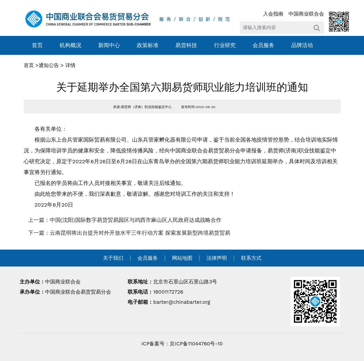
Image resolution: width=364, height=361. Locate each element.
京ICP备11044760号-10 (196, 344)
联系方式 (251, 258)
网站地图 (182, 258)
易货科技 (186, 45)
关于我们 (113, 258)
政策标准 (147, 45)
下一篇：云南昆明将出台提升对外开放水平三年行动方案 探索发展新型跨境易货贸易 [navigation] (129, 233)
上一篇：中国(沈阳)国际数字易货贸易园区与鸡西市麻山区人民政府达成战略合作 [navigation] (124, 220)
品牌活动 (302, 45)
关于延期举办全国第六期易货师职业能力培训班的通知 (182, 87)
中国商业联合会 (306, 14)
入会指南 (273, 14)
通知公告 (49, 65)
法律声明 (217, 258)
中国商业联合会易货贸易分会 (78, 292)
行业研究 (225, 45)
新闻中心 (109, 45)
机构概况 (70, 45)
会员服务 (263, 45)
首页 (37, 45)
